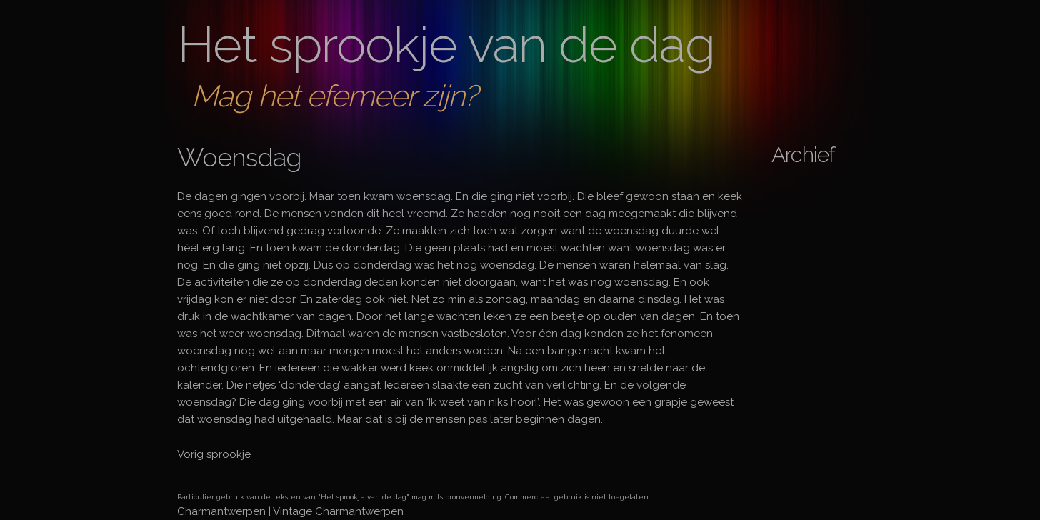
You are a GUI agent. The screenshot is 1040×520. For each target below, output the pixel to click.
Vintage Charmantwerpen (338, 511)
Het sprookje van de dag (446, 44)
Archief (803, 154)
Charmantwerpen (221, 511)
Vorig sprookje (214, 454)
